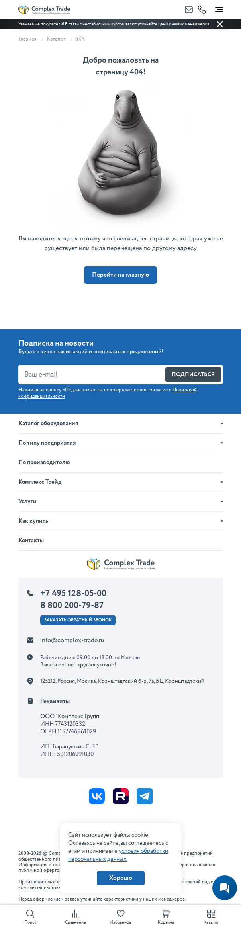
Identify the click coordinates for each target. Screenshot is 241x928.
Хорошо (120, 878)
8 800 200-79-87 (72, 606)
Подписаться (193, 375)
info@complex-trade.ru (72, 640)
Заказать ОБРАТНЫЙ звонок (78, 620)
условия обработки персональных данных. (118, 855)
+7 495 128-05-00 (73, 594)
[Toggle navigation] (219, 8)
